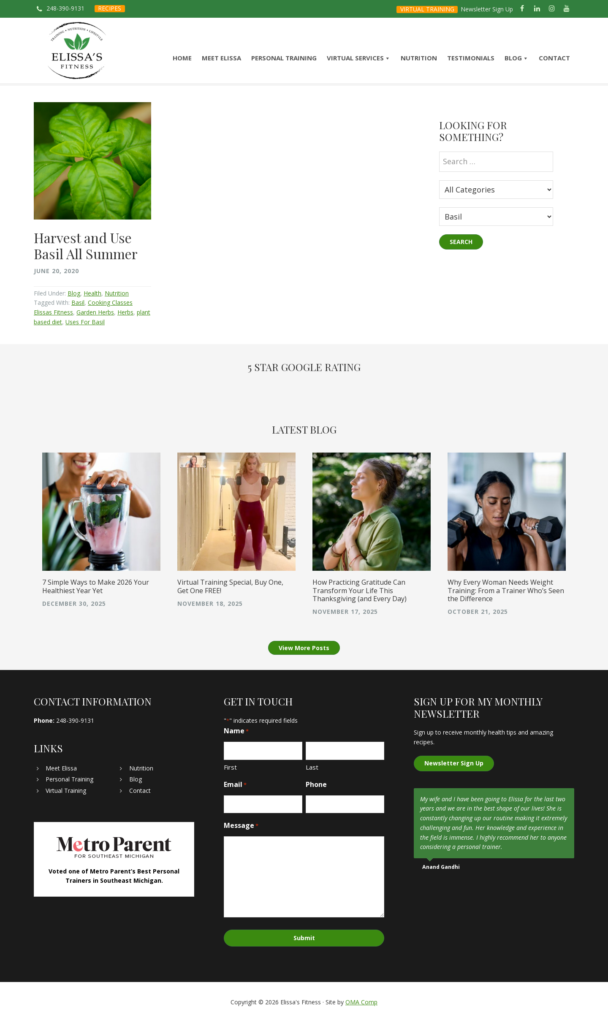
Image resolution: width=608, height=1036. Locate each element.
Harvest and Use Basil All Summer (86, 260)
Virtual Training (66, 806)
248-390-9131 (65, 8)
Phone (316, 799)
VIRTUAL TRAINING (427, 9)
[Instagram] (552, 8)
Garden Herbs (95, 327)
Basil (77, 318)
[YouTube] (566, 8)
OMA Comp (361, 1016)
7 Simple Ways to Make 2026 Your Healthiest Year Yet (95, 601)
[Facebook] (522, 8)
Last (312, 782)
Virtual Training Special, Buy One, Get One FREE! (230, 601)
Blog (74, 308)
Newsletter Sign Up (487, 9)
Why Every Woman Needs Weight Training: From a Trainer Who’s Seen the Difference (506, 605)
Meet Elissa (61, 783)
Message (241, 841)
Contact (140, 806)
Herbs (125, 327)
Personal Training (69, 794)
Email (235, 800)
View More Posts (304, 663)
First (230, 782)
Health (92, 308)
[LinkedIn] (536, 8)
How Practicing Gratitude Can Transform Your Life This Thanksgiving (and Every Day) (359, 605)
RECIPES (109, 8)
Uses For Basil (85, 337)
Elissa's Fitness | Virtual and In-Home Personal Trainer (77, 58)
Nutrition (117, 308)
